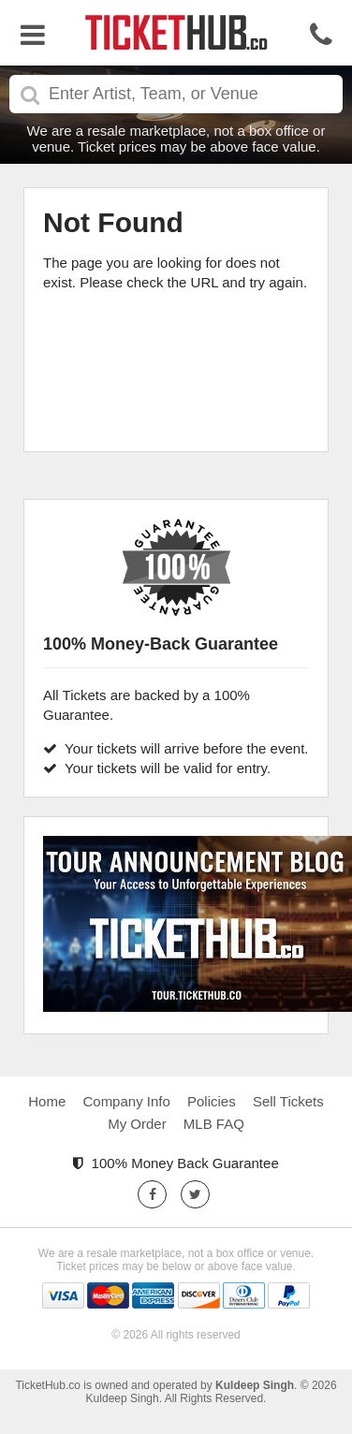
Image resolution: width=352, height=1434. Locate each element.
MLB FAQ (213, 1124)
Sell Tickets (288, 1101)
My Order (137, 1124)
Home (47, 1101)
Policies (211, 1101)
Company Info (125, 1101)
